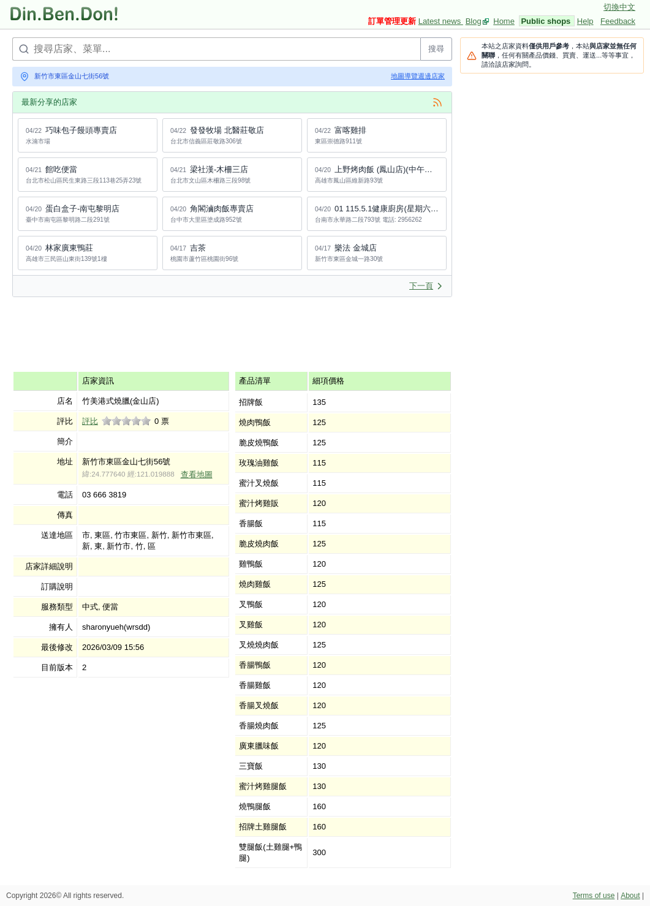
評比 (90, 421)
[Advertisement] (235, 333)
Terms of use (594, 895)
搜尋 (436, 48)
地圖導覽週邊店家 (418, 76)
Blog (474, 21)
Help (585, 21)
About (630, 895)
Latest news (440, 21)
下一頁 (426, 285)
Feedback (617, 21)
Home (504, 21)
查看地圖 (197, 474)
